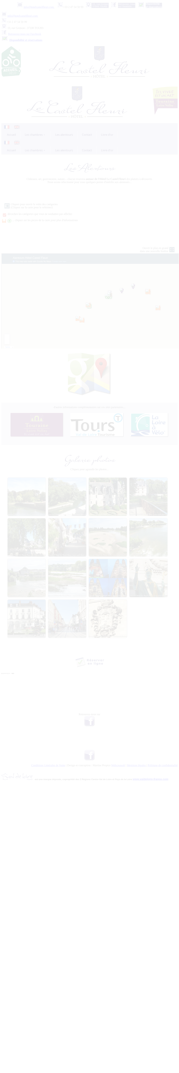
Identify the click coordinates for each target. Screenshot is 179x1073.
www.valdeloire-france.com (150, 779)
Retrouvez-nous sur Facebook (24, 34)
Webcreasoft (118, 765)
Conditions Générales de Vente (48, 765)
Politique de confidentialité (163, 765)
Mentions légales (137, 765)
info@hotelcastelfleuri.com (38, 7)
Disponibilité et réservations (25, 40)
